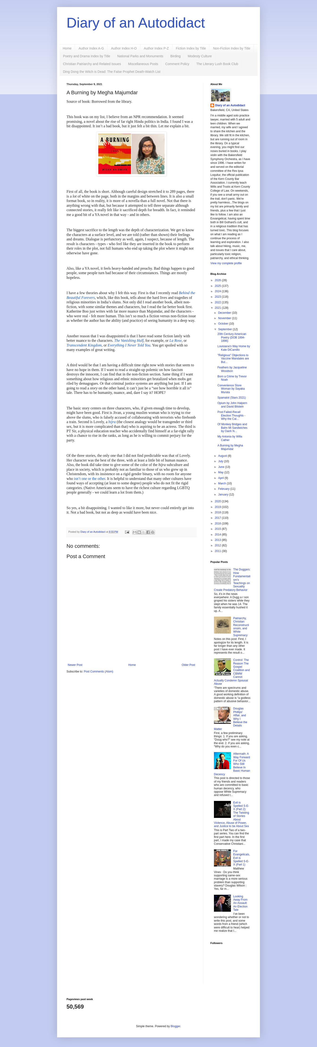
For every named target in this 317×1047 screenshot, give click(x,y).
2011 (218, 551)
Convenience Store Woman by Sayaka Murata (231, 389)
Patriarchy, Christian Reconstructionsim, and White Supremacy (241, 627)
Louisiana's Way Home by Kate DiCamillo (233, 348)
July (221, 461)
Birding (175, 56)
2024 (218, 291)
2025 (218, 286)
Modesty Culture (200, 56)
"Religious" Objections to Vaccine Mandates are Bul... (233, 359)
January (223, 494)
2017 (218, 517)
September (225, 329)
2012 (218, 545)
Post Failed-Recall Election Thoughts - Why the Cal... (231, 415)
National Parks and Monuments (140, 56)
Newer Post (75, 665)
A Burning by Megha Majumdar (230, 447)
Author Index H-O (124, 48)
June (221, 467)
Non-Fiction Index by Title (231, 48)
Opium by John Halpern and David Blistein (232, 404)
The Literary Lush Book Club (217, 64)
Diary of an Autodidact (136, 23)
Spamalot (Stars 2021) (231, 397)
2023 (218, 296)
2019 (218, 507)
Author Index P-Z (156, 48)
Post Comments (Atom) (98, 671)
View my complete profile (226, 263)
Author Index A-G (91, 48)
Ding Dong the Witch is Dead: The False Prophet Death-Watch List (111, 72)
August (223, 456)
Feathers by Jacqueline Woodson (232, 369)
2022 (218, 302)
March (222, 483)
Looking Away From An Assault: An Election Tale (240, 903)
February (224, 489)
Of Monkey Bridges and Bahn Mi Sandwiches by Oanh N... (232, 428)
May (221, 472)
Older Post (188, 665)
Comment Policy (177, 64)
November (225, 318)
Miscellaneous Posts (143, 64)
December (225, 312)
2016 (218, 523)
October (223, 323)
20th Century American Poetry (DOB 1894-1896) (231, 337)
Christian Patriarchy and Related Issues (92, 64)
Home (67, 48)
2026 (218, 280)
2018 (218, 512)
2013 (218, 540)
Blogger (175, 1026)
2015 (218, 529)
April (221, 478)
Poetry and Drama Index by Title (86, 56)
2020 (218, 501)
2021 (218, 307)
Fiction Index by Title (191, 48)
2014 (218, 534)
